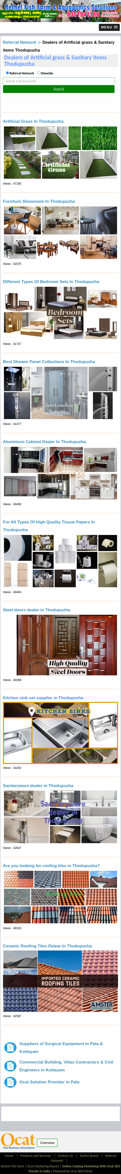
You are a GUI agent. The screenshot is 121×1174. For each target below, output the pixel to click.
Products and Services (35, 1156)
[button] (109, 27)
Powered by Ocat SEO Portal (72, 1171)
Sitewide (47, 73)
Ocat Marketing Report (43, 1166)
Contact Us (65, 1156)
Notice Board (89, 1156)
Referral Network (19, 42)
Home (9, 1156)
